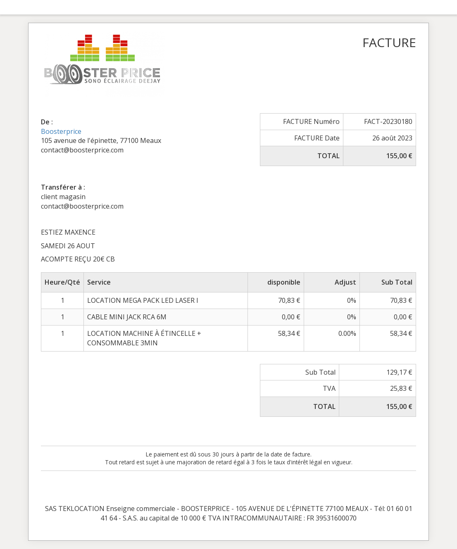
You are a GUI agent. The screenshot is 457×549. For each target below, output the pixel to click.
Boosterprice (61, 131)
